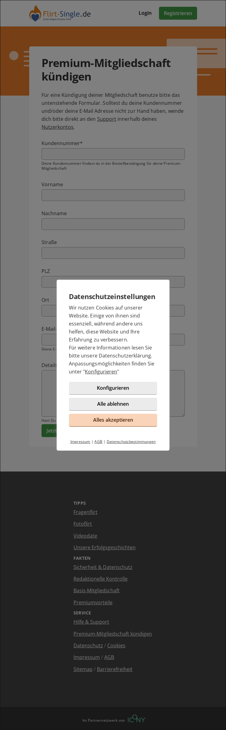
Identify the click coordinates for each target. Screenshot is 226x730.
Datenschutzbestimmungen (131, 441)
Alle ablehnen (113, 404)
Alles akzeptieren (113, 419)
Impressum (80, 441)
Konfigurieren (101, 371)
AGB (98, 441)
